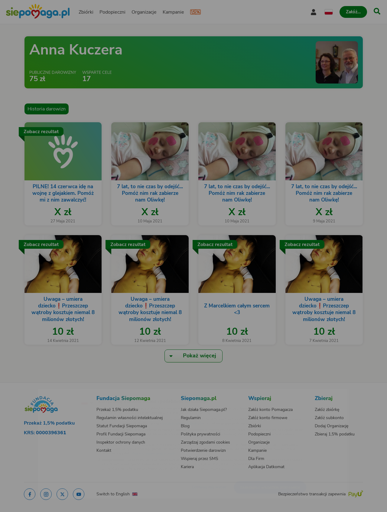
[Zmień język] (61, 392)
